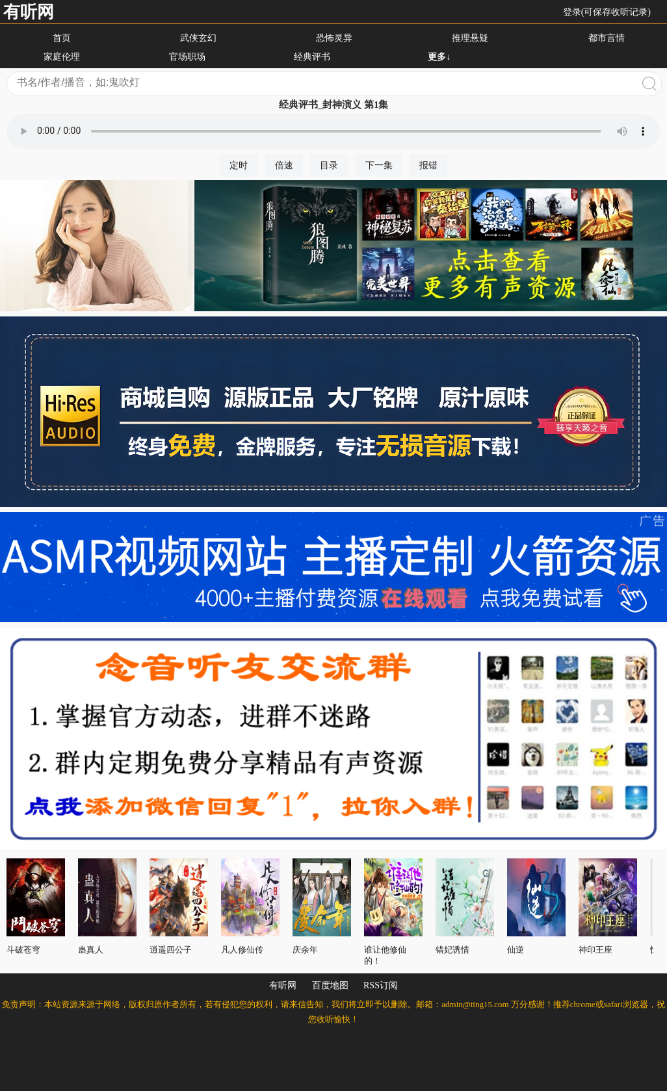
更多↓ (439, 57)
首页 (62, 38)
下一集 (379, 165)
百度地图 (330, 985)
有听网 (28, 12)
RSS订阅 (380, 985)
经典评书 (312, 57)
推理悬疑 (470, 38)
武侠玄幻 (198, 38)
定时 (238, 165)
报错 (428, 165)
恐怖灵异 (334, 38)
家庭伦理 (62, 57)
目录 (329, 165)
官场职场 (187, 57)
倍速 (284, 165)
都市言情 (606, 38)
